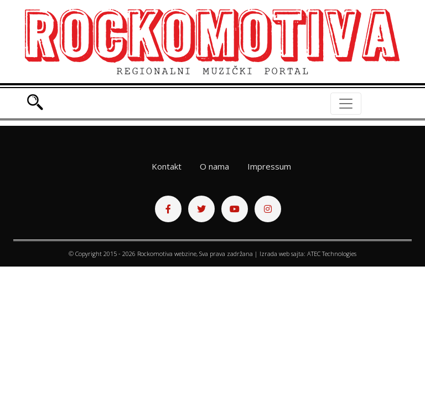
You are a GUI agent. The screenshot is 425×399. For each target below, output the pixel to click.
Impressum (269, 166)
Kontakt (167, 166)
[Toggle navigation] (345, 104)
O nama (214, 166)
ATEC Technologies (331, 253)
